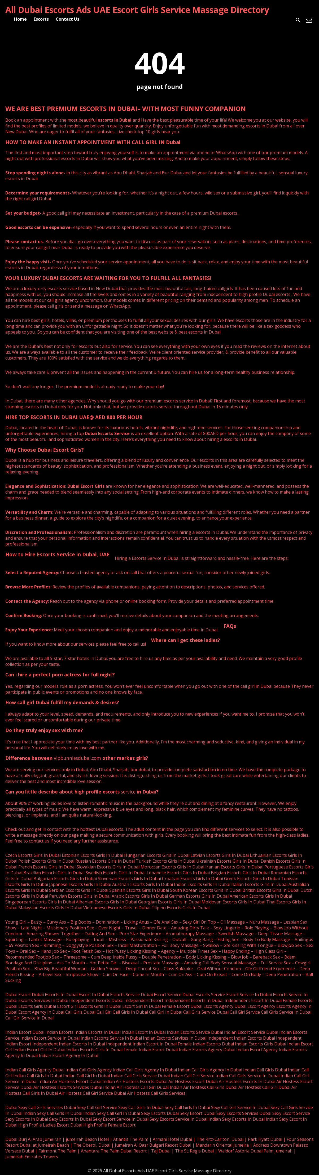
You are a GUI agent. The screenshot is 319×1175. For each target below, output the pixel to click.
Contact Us (67, 19)
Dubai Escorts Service (107, 433)
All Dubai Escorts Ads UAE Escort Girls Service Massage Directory (137, 9)
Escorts (41, 19)
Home (20, 19)
